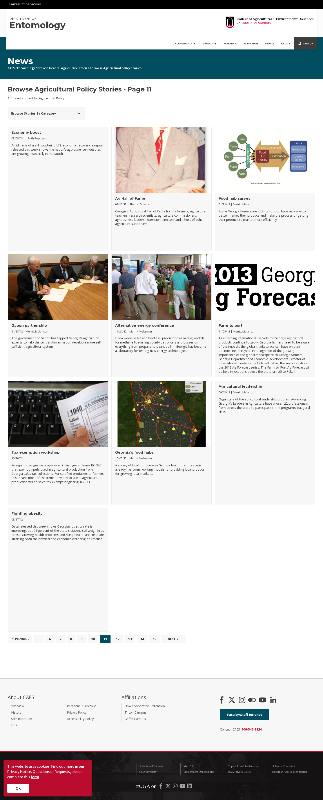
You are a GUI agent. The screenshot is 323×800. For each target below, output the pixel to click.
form (35, 777)
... (39, 639)
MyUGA (188, 766)
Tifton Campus (135, 712)
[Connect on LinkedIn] (273, 700)
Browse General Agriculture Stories (63, 68)
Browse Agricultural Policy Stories (117, 68)
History (16, 712)
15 (154, 639)
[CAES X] (232, 700)
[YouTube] (262, 700)
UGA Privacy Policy (239, 771)
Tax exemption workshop (35, 452)
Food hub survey (234, 198)
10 (93, 639)
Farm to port (230, 325)
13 (130, 639)
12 (117, 639)
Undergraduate (183, 43)
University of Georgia (25, 4)
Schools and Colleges (151, 766)
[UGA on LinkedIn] (189, 787)
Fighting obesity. (27, 513)
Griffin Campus (135, 719)
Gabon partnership (29, 325)
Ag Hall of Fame (130, 198)
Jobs (14, 725)
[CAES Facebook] (221, 700)
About (285, 43)
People (269, 43)
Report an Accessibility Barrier (289, 771)
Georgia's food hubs (134, 452)
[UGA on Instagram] (175, 787)
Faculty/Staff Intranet (244, 714)
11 (105, 639)
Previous (20, 638)
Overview (17, 706)
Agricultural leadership (240, 386)
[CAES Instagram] (242, 700)
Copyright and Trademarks (243, 766)
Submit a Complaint (283, 766)
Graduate (209, 43)
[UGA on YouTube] (182, 787)
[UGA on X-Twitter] (168, 787)
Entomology (26, 68)
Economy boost (26, 132)
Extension (251, 43)
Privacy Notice (19, 771)
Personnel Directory (81, 706)
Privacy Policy (76, 712)
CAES (11, 68)
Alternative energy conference (144, 325)
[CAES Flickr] (252, 700)
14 (142, 639)
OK (18, 788)
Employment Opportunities (198, 771)
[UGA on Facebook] (161, 787)
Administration (21, 719)
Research (230, 43)
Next (174, 638)
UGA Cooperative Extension (145, 706)
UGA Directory (147, 771)
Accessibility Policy (80, 719)
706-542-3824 (251, 729)
